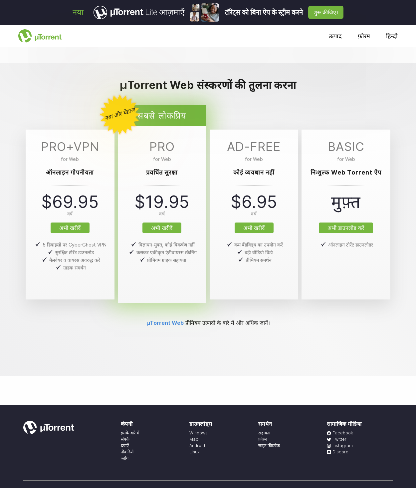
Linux (194, 451)
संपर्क (125, 439)
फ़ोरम (364, 36)
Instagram (340, 445)
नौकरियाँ (127, 451)
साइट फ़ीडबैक (269, 445)
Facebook (340, 432)
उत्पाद (335, 36)
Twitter (336, 439)
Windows (198, 432)
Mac (193, 439)
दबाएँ (125, 445)
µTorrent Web (165, 322)
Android (197, 445)
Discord (337, 451)
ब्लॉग (124, 458)
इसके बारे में (130, 432)
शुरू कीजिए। (325, 12)
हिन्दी (392, 36)
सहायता (264, 432)
